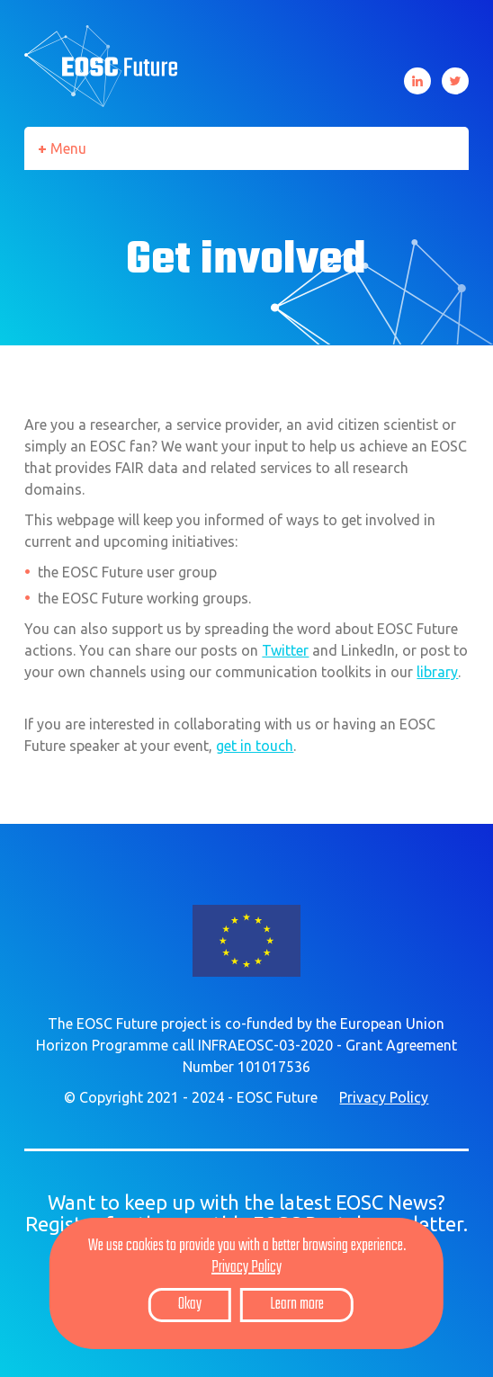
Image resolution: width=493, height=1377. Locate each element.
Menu (68, 148)
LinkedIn (417, 80)
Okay (190, 1305)
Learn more (297, 1305)
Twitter (455, 80)
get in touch (254, 746)
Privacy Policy (383, 1097)
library (437, 672)
